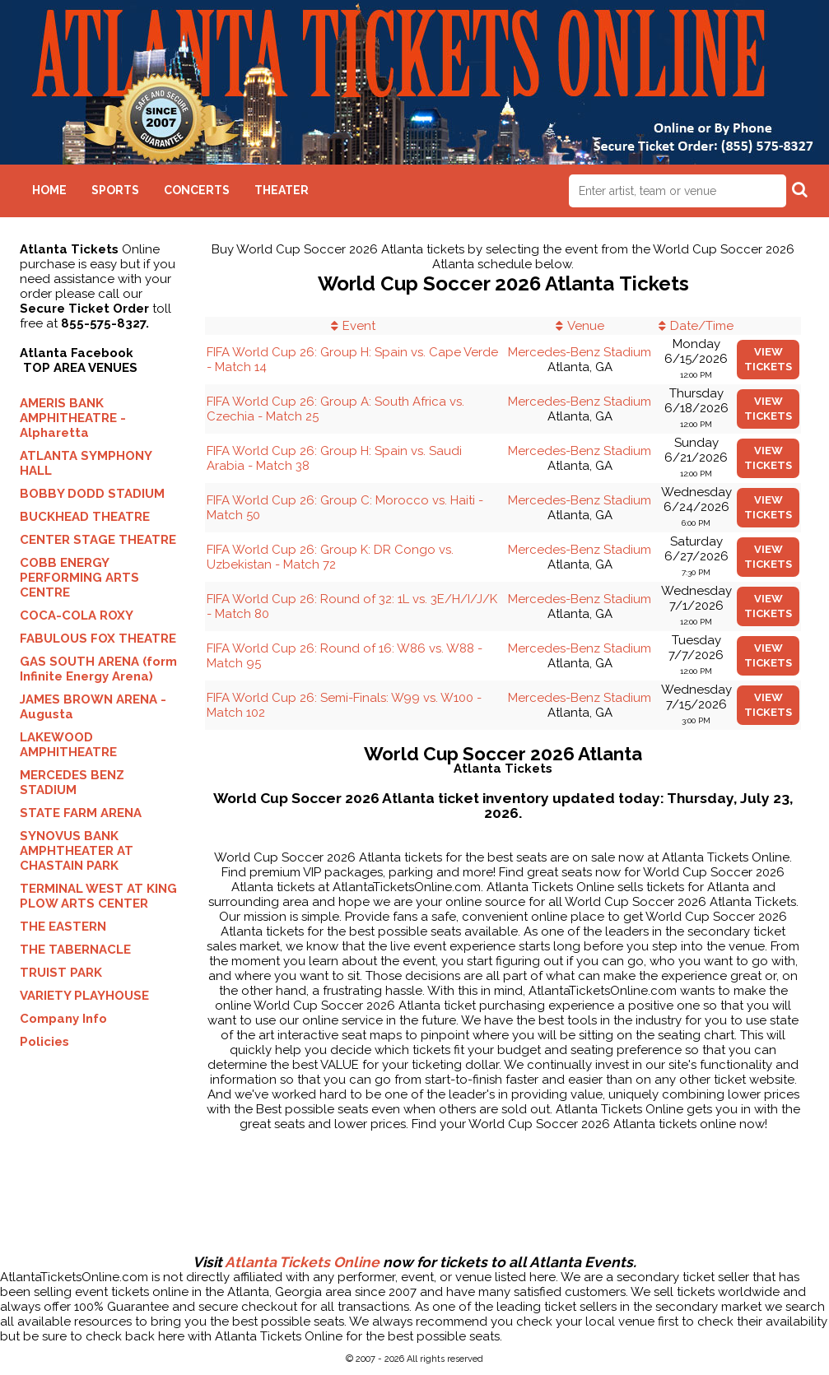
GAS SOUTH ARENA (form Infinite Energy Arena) (98, 669)
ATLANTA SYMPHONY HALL (85, 463)
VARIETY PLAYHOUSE (84, 995)
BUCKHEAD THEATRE (85, 516)
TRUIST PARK (61, 972)
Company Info (63, 1018)
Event (358, 325)
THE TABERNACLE (75, 949)
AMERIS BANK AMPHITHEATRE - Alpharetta (73, 418)
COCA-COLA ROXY (76, 615)
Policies (44, 1041)
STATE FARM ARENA (81, 813)
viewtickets (768, 359)
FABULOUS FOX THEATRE (98, 638)
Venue (585, 325)
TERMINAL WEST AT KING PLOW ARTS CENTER (98, 896)
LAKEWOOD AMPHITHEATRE (68, 745)
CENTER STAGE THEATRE (98, 539)
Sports (115, 190)
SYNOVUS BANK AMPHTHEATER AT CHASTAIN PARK (76, 851)
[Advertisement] (415, 1201)
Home (49, 190)
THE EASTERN (63, 926)
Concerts (197, 190)
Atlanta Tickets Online (302, 1262)
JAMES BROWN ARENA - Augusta (93, 707)
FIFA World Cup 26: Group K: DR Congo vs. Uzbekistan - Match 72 (330, 557)
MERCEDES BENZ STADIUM (72, 782)
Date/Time (702, 325)
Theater (281, 190)
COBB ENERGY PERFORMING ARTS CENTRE (79, 577)
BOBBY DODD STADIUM (92, 493)
